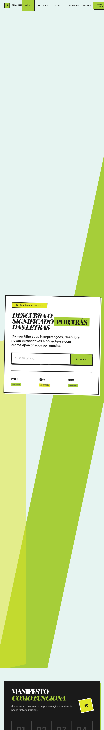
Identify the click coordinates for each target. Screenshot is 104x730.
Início (28, 5)
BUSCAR (81, 359)
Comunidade (73, 5)
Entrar (87, 5)
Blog (57, 5)
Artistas (43, 5)
